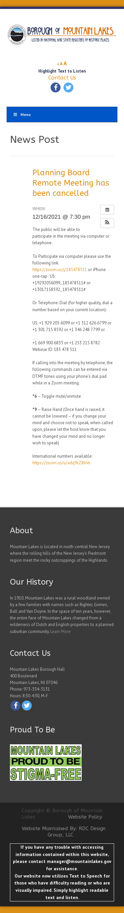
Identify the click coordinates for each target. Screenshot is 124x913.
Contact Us (62, 78)
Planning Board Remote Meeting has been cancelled (70, 183)
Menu (22, 114)
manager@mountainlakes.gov (79, 861)
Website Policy (85, 817)
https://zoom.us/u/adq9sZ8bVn (61, 463)
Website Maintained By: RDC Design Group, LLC (63, 832)
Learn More (60, 631)
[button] (107, 223)
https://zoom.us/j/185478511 (59, 269)
